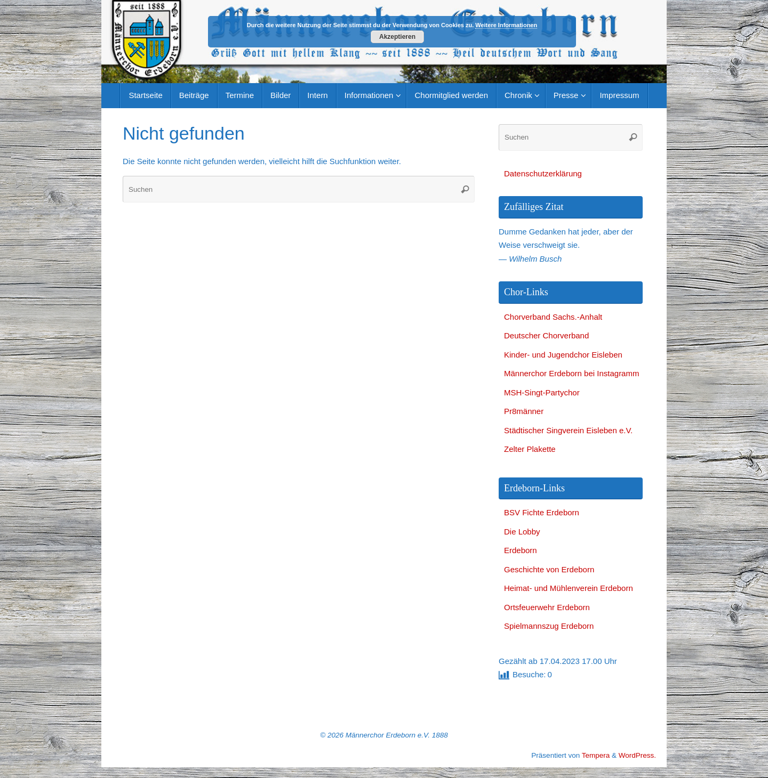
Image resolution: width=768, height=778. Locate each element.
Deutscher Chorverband (546, 335)
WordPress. (637, 755)
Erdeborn (520, 550)
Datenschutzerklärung (543, 173)
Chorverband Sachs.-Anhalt (553, 316)
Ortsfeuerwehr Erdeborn (547, 607)
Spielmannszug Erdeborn (549, 625)
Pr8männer (523, 411)
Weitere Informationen (506, 25)
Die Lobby (522, 531)
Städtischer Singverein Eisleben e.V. (568, 430)
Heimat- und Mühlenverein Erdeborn (568, 588)
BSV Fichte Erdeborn (541, 512)
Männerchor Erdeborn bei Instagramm (571, 373)
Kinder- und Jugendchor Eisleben (563, 354)
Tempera (596, 755)
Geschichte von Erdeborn (549, 569)
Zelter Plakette (530, 448)
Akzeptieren (397, 36)
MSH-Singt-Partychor (542, 392)
